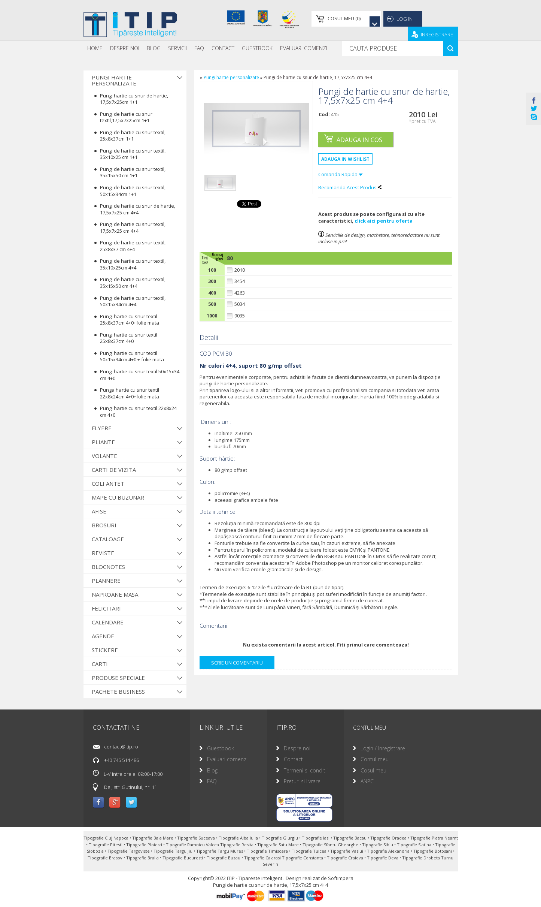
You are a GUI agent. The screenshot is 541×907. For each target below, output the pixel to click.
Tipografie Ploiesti (144, 844)
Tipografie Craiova (345, 858)
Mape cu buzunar (118, 497)
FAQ (199, 48)
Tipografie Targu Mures (220, 851)
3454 (239, 281)
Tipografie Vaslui (347, 851)
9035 (239, 316)
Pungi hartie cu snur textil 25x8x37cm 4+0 (128, 338)
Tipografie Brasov (106, 858)
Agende (103, 636)
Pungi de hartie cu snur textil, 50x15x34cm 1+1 (132, 191)
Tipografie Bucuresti (183, 858)
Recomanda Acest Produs (350, 187)
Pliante (103, 442)
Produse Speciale (118, 677)
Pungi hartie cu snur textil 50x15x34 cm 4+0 (139, 375)
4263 (239, 293)
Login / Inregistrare (383, 748)
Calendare (108, 622)
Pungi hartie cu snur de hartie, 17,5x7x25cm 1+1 (134, 99)
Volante (104, 455)
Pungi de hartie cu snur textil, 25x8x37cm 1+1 (132, 135)
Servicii (177, 48)
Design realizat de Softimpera (319, 878)
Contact (223, 48)
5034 (239, 304)
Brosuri (104, 525)
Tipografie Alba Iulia (239, 838)
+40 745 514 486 (121, 760)
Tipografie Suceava (196, 838)
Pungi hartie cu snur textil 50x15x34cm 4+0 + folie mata (132, 356)
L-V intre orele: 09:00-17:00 (127, 773)
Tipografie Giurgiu (280, 838)
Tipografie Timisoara (268, 851)
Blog (154, 48)
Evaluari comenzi (227, 759)
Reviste (103, 553)
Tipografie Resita (237, 844)
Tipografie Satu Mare (278, 844)
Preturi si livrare (302, 781)
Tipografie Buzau (224, 858)
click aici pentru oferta (384, 220)
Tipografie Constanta (303, 858)
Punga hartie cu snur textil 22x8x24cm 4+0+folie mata (129, 393)
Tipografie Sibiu (378, 844)
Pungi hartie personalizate (114, 80)
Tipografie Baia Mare (153, 838)
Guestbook (257, 48)
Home (95, 48)
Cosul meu (373, 770)
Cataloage (108, 539)
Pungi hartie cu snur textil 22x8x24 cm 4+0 (138, 411)
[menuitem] (94, 48)
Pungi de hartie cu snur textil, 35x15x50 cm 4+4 (132, 282)
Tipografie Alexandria (389, 851)
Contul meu (375, 759)
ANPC (367, 781)
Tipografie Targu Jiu (174, 851)
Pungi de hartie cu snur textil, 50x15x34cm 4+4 (132, 301)
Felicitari (106, 608)
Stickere (105, 650)
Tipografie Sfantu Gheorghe (331, 844)
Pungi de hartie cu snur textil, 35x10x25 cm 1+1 (132, 154)
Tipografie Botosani (433, 851)
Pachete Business (118, 691)
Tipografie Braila (143, 858)
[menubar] (207, 48)
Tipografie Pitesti (106, 844)
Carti (100, 664)
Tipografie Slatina (414, 844)
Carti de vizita (114, 469)
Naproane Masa (115, 594)
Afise (99, 511)
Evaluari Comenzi (303, 48)
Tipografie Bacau (350, 838)
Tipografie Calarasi (263, 858)
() (329, 18)
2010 (239, 270)
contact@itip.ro (121, 746)
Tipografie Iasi (316, 838)
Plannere (106, 580)
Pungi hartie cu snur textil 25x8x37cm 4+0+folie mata (129, 319)
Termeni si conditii (306, 770)
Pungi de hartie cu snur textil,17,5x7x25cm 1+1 (126, 117)
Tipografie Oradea (389, 838)
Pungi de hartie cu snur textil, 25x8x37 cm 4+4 (132, 246)
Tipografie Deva (383, 858)
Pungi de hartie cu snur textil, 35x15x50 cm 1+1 (132, 172)
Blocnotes (108, 566)
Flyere (102, 428)
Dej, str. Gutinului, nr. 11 (130, 787)
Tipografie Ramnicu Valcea (193, 844)
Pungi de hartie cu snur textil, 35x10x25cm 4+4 (132, 264)
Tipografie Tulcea (310, 851)
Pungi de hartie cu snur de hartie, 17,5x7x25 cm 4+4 (137, 209)
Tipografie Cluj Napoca (106, 838)
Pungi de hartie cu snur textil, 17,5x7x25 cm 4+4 (132, 227)
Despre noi (124, 48)
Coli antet (108, 483)
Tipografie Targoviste (129, 851)
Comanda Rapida (340, 174)
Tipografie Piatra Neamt (434, 838)
